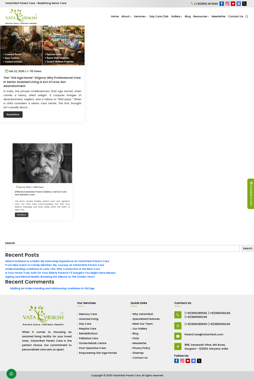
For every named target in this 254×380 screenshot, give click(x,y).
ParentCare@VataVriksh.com (204, 334)
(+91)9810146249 (219, 313)
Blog (188, 16)
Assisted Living (88, 319)
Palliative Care (88, 338)
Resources (200, 16)
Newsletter (219, 16)
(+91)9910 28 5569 (204, 4)
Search (10, 243)
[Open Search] (246, 16)
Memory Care (88, 314)
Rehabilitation (88, 333)
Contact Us (235, 16)
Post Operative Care (92, 348)
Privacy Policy (141, 348)
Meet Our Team (143, 324)
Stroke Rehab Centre (92, 343)
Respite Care (87, 328)
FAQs (136, 338)
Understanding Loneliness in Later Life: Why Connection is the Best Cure (52, 269)
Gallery (175, 16)
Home (115, 16)
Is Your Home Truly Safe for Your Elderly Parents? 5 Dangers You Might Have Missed (60, 273)
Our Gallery (140, 328)
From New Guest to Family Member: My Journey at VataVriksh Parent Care (54, 265)
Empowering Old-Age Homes (98, 353)
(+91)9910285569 (196, 313)
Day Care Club (159, 16)
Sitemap (138, 353)
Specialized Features (146, 319)
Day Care (85, 324)
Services (139, 16)
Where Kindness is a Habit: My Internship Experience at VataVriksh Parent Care (57, 261)
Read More (15, 110)
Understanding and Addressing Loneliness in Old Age (59, 288)
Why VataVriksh (143, 314)
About (125, 16)
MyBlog (15, 288)
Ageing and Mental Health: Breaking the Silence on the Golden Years (50, 277)
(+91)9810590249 (196, 317)
